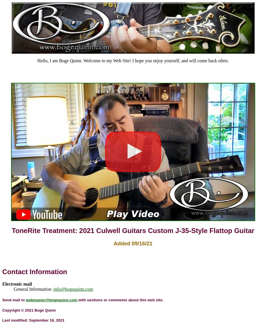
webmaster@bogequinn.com (51, 300)
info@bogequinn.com (73, 289)
